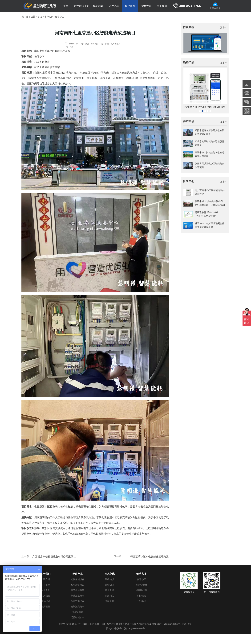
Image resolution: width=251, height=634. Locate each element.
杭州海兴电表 (77, 606)
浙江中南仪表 (77, 601)
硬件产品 (114, 6)
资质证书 (45, 606)
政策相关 (109, 596)
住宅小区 (59, 17)
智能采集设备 (77, 585)
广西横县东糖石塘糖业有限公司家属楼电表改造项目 (54, 556)
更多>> (223, 27)
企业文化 (45, 590)
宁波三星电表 (77, 596)
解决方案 (98, 6)
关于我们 (162, 6)
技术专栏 (109, 590)
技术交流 (146, 6)
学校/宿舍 (141, 596)
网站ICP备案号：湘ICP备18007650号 (125, 628)
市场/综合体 (141, 585)
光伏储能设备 (77, 579)
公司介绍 (45, 579)
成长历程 (45, 585)
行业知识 (109, 585)
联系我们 (45, 601)
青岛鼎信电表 (77, 590)
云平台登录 (215, 6)
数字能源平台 (81, 6)
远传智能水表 (77, 617)
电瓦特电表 (77, 612)
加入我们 (45, 596)
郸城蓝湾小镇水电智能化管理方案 (149, 556)
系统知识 (109, 579)
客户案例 (130, 6)
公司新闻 (109, 601)
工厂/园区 (141, 601)
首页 (65, 6)
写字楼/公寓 (141, 590)
